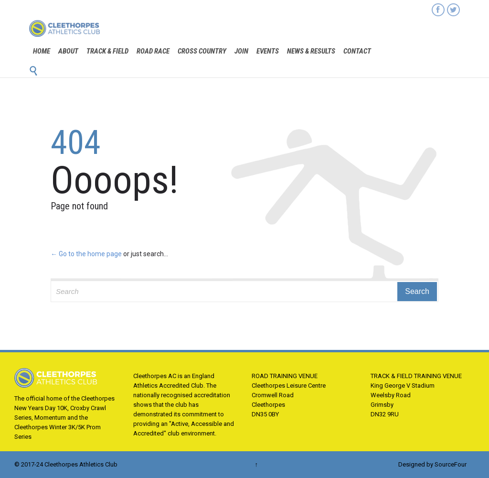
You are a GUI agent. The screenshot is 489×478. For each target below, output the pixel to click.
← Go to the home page (86, 254)
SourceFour (451, 464)
